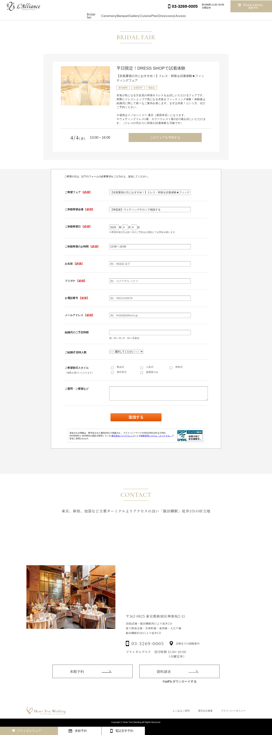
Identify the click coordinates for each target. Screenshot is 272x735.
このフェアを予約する (165, 137)
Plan (162, 16)
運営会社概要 (205, 711)
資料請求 (164, 678)
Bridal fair (58, 16)
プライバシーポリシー (233, 711)
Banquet (104, 16)
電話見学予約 (124, 730)
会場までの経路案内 (187, 651)
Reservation (253, 6)
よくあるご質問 (181, 711)
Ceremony (82, 16)
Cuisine (144, 16)
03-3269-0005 (147, 651)
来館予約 (77, 676)
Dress (179, 16)
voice (196, 16)
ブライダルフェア (29, 730)
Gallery (124, 16)
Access (215, 16)
